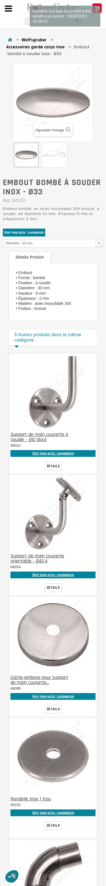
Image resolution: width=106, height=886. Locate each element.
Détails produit (30, 257)
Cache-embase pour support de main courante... (39, 680)
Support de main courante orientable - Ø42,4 (37, 558)
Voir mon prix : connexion (24, 232)
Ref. (7, 200)
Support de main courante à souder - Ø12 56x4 (39, 437)
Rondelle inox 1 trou (30, 799)
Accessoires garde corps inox (35, 47)
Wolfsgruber (34, 40)
